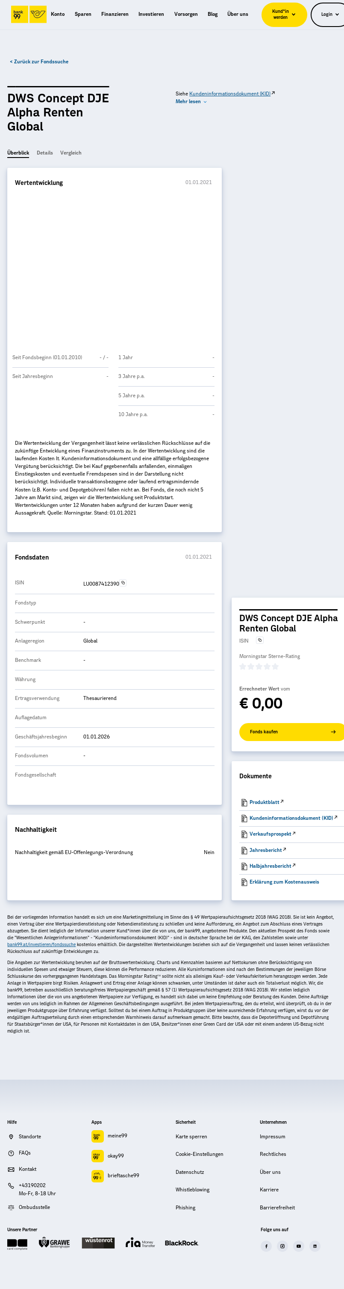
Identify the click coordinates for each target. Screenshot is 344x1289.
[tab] (18, 154)
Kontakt (27, 1169)
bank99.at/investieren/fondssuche (41, 945)
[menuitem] (58, 14)
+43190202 (32, 1185)
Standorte (30, 1136)
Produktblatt (264, 802)
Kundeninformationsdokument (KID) (229, 94)
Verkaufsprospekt (270, 834)
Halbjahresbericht (270, 866)
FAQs (25, 1153)
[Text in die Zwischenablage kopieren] (122, 582)
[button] (192, 102)
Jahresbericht (266, 850)
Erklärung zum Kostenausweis (284, 882)
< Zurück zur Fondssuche (39, 62)
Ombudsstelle (34, 1207)
